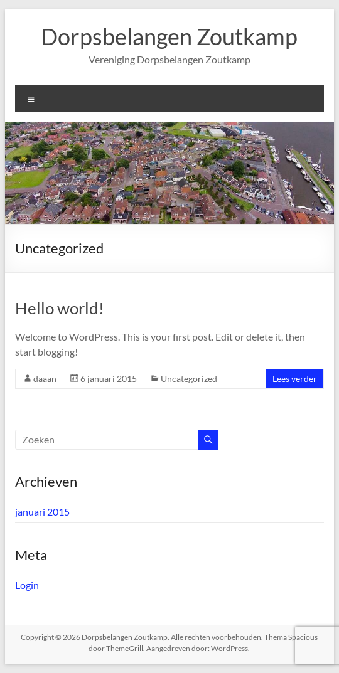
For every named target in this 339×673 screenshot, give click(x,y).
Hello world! (59, 308)
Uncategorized (189, 378)
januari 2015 (42, 511)
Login (27, 585)
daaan (44, 378)
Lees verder (294, 378)
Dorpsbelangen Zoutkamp (169, 36)
